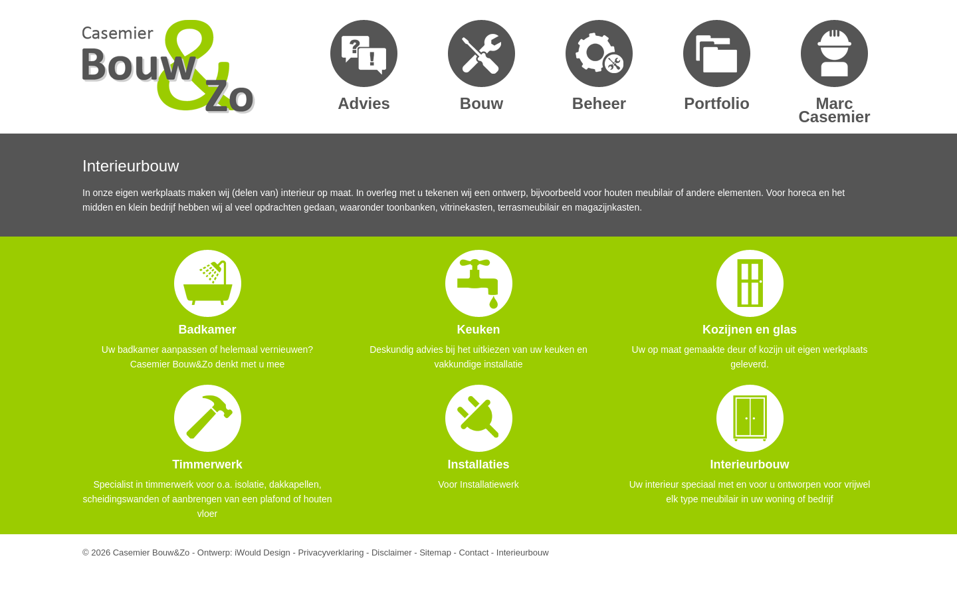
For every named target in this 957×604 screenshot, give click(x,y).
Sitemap (435, 552)
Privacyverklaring (331, 552)
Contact (473, 552)
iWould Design (262, 552)
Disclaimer (392, 552)
